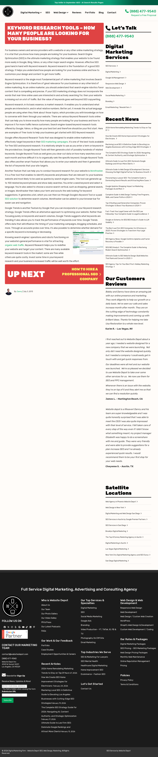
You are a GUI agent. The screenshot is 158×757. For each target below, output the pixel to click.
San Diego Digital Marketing (116, 561)
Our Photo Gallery (49, 613)
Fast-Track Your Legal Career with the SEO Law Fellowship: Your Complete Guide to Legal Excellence (126, 212)
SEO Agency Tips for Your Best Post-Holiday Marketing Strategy (127, 265)
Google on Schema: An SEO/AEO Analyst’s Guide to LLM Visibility (127, 221)
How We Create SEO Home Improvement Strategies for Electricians (127, 137)
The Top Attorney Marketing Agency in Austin (124, 537)
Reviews (76, 12)
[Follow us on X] (8, 627)
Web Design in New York (115, 508)
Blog (101, 12)
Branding (109, 101)
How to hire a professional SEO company (81, 274)
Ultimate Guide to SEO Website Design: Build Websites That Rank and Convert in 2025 (127, 257)
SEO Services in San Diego (116, 525)
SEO (48, 12)
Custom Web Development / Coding (136, 629)
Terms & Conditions (129, 684)
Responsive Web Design (115, 84)
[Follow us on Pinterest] (34, 627)
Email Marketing (88, 642)
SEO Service (111, 751)
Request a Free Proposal (143, 15)
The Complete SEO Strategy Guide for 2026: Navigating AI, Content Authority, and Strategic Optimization (128, 154)
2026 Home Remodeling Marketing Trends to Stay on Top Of (128, 129)
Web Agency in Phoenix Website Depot (121, 502)
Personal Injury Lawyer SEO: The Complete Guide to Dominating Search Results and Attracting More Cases (127, 179)
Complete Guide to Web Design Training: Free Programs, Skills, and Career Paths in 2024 (127, 196)
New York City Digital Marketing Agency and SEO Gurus (127, 555)
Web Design (61, 12)
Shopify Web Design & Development (137, 625)
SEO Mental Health (89, 661)
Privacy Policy (126, 680)
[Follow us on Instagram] (12, 627)
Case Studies (47, 650)
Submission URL (9, 691)
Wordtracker (96, 171)
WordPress (125, 621)
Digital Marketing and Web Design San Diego (123, 513)
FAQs (43, 631)
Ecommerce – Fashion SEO (93, 674)
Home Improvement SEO (92, 670)
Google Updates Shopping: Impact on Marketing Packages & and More (124, 187)
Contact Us (86, 689)
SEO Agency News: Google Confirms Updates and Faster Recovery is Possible (128, 240)
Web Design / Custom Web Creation (136, 616)
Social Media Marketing (115, 95)
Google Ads (86, 621)
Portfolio (90, 12)
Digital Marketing (31, 12)
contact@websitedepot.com (15, 654)
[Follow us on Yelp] (16, 627)
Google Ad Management (115, 78)
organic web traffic (14, 245)
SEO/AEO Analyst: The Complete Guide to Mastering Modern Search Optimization (126, 248)
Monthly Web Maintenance (132, 657)
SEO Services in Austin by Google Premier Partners (126, 519)
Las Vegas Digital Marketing (116, 549)
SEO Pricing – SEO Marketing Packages (138, 648)
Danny (19, 291)
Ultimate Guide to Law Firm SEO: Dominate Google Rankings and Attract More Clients (126, 162)
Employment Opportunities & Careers (58, 654)
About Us (45, 605)
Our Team (45, 609)
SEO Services (111, 66)
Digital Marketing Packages (133, 644)
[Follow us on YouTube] (23, 627)
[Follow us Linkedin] (31, 627)
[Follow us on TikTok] (27, 627)
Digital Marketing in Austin (116, 543)
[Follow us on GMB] (20, 627)
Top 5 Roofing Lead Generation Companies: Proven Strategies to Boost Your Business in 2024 (126, 204)
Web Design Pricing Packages (134, 652)
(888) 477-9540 (140, 11)
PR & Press (46, 622)
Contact (111, 12)
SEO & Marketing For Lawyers (94, 657)
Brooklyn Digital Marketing (116, 531)
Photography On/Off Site (92, 638)
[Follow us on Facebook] (5, 627)
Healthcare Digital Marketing (94, 665)
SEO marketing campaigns (54, 141)
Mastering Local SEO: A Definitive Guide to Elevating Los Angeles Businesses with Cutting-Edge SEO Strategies (128, 145)
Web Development (113, 88)
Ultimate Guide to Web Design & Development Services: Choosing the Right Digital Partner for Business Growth (128, 171)
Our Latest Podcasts (50, 626)
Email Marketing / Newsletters (118, 107)
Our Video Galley (49, 618)
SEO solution (11, 198)
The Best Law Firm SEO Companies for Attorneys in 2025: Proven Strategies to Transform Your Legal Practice (126, 230)
